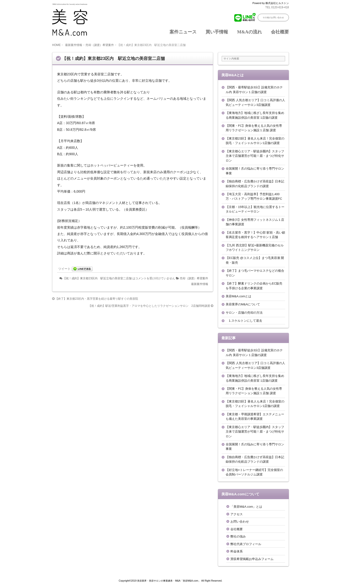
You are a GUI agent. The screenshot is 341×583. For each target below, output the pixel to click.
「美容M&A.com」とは (246, 506)
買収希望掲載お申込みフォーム (252, 559)
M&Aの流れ (249, 31)
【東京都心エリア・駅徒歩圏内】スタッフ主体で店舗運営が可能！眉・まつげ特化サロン (255, 155)
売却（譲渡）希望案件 (99, 45)
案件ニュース (183, 31)
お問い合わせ (239, 521)
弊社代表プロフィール (245, 544)
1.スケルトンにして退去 (244, 320)
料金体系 (236, 551)
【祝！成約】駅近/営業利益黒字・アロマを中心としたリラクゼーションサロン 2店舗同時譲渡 (149, 305)
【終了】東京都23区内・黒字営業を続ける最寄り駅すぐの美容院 (96, 298)
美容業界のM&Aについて (243, 304)
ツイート (64, 269)
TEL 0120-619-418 (277, 7)
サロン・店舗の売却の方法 (244, 312)
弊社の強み (238, 536)
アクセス (236, 514)
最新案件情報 (73, 45)
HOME (56, 45)
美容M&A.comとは (238, 296)
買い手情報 (217, 31)
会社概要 (280, 31)
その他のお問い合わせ (273, 17)
